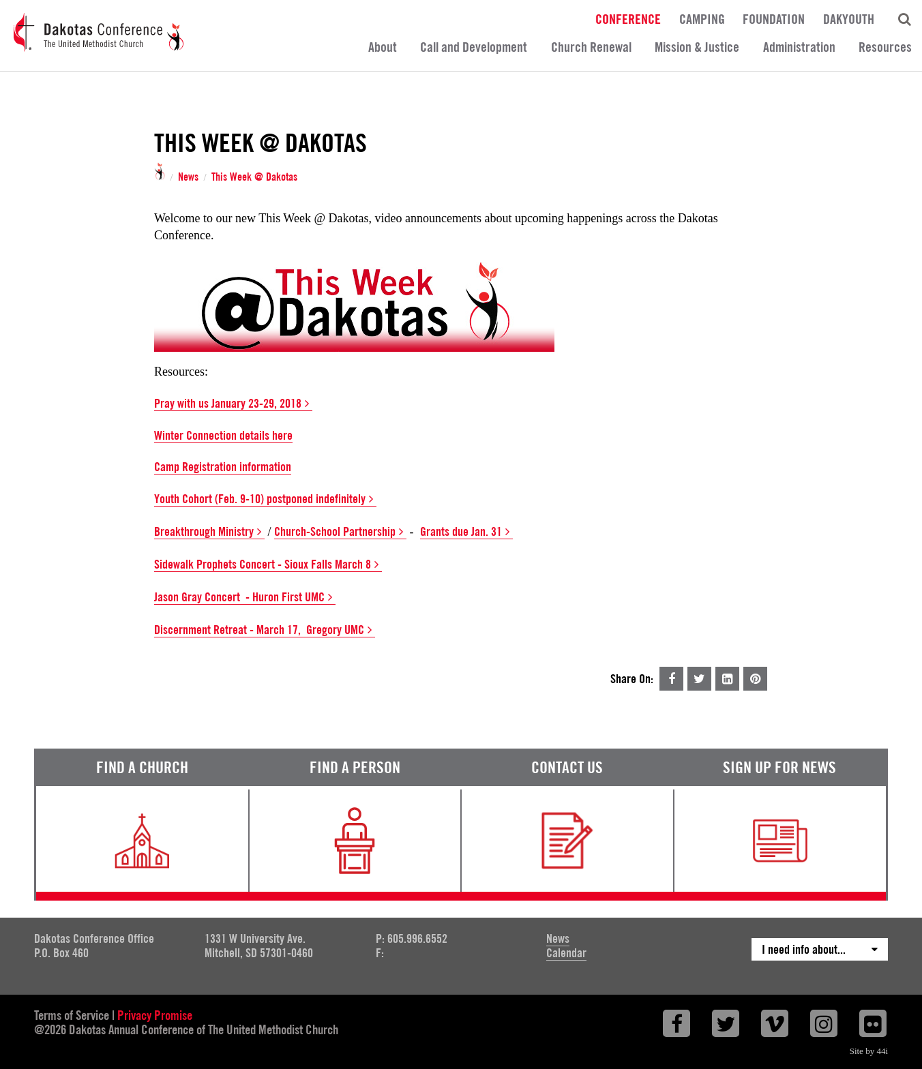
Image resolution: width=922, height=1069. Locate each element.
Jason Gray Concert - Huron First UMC (245, 597)
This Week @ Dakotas (254, 177)
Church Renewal (591, 47)
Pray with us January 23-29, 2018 (233, 403)
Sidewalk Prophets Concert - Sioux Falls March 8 (268, 564)
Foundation (774, 18)
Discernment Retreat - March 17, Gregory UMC (264, 629)
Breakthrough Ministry (209, 531)
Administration (799, 47)
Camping (702, 18)
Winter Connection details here (223, 435)
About (382, 47)
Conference (628, 18)
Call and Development (473, 47)
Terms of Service (71, 1015)
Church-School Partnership (340, 531)
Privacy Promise (154, 1015)
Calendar (566, 953)
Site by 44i (869, 1051)
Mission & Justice (697, 47)
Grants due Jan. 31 (466, 531)
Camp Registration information (222, 467)
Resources (885, 47)
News (188, 177)
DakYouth (848, 18)
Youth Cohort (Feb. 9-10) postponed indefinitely (265, 499)
